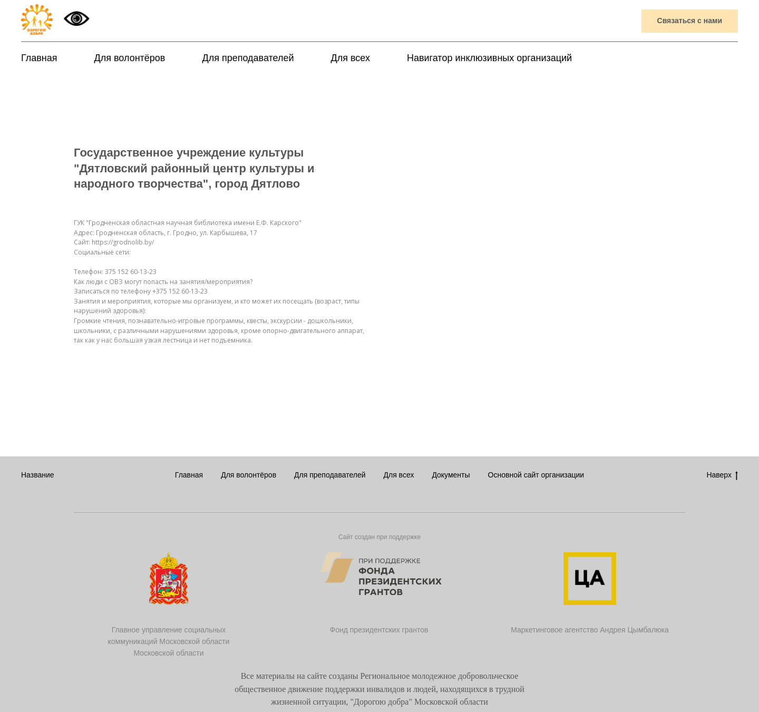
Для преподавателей (248, 58)
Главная (39, 58)
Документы (451, 475)
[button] (689, 21)
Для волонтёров (130, 58)
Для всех (350, 58)
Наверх (722, 475)
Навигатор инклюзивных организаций (489, 58)
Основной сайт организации (536, 475)
